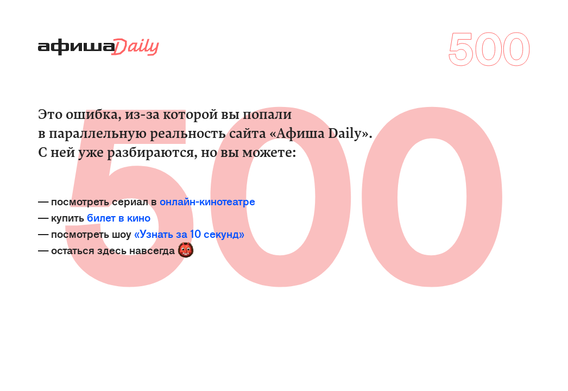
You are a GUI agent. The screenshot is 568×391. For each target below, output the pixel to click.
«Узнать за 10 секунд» (189, 233)
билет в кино (118, 217)
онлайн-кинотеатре (207, 200)
